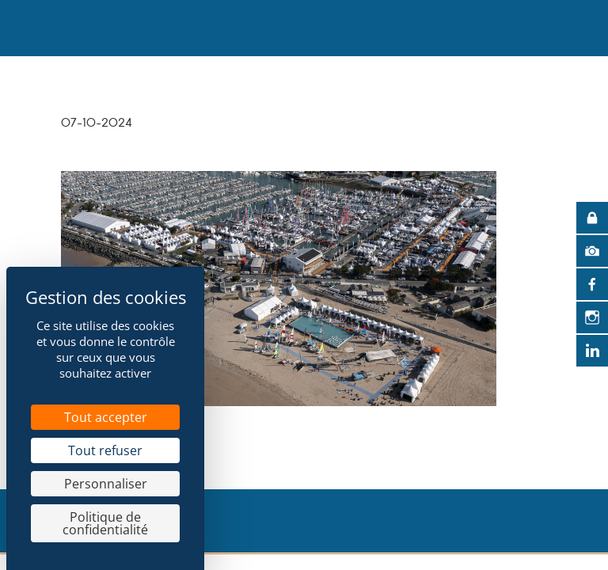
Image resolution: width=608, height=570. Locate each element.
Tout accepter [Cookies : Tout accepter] (105, 417)
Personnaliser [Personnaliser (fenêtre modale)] (105, 483)
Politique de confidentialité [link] (105, 523)
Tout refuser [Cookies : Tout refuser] (105, 450)
